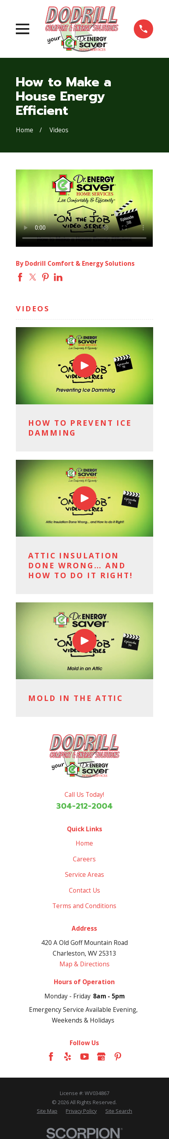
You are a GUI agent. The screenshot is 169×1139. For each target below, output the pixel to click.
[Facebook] (51, 1056)
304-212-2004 (84, 806)
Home (84, 843)
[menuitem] (47, 1111)
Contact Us (84, 890)
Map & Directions (84, 964)
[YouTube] (84, 1056)
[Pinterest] (118, 1056)
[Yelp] (67, 1056)
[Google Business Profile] (101, 1056)
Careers (84, 859)
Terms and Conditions (84, 906)
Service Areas (84, 874)
